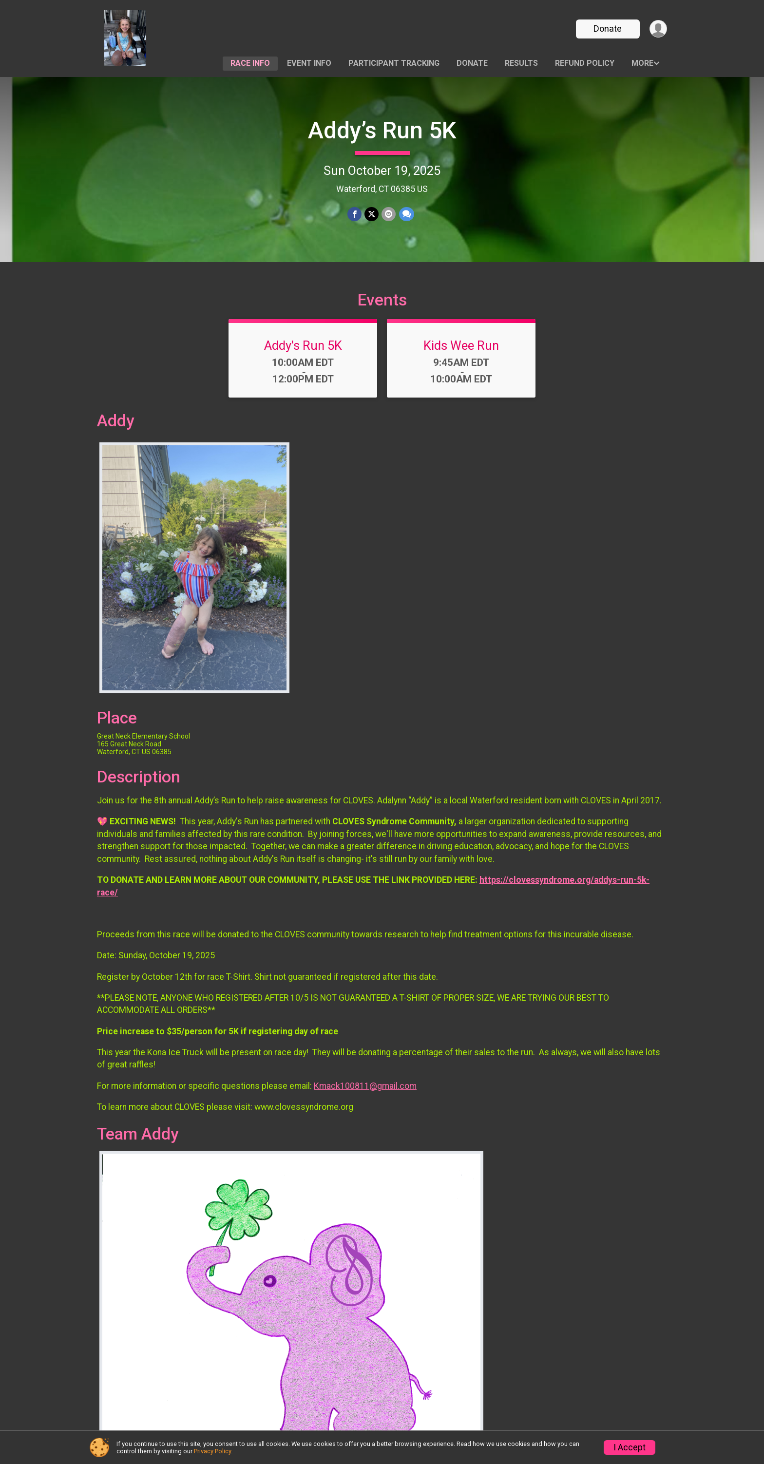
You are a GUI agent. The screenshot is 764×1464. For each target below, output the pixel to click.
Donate (607, 28)
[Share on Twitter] (371, 214)
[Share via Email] (389, 214)
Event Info (309, 63)
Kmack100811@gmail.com (365, 1086)
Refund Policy (584, 63)
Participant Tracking (393, 63)
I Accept (629, 1447)
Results (521, 63)
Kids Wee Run (461, 345)
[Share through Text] (406, 214)
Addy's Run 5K (303, 345)
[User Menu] (658, 29)
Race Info (250, 63)
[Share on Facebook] (354, 214)
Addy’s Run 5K (382, 130)
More (642, 63)
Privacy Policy (212, 1451)
